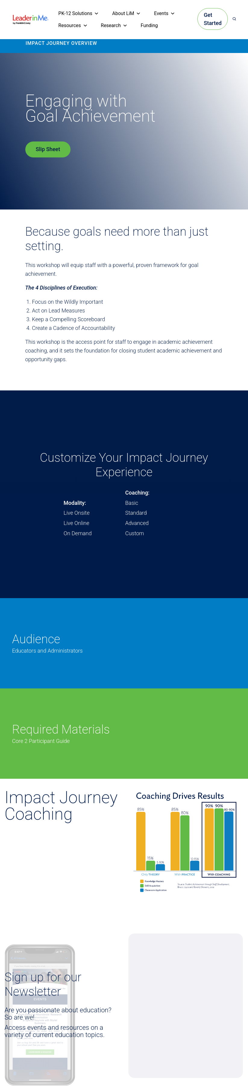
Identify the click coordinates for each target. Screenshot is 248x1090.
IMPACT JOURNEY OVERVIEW (61, 43)
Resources (73, 26)
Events (164, 14)
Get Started (212, 19)
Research (114, 26)
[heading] (30, 19)
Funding (149, 25)
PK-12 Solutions (78, 14)
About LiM (126, 14)
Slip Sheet (48, 149)
